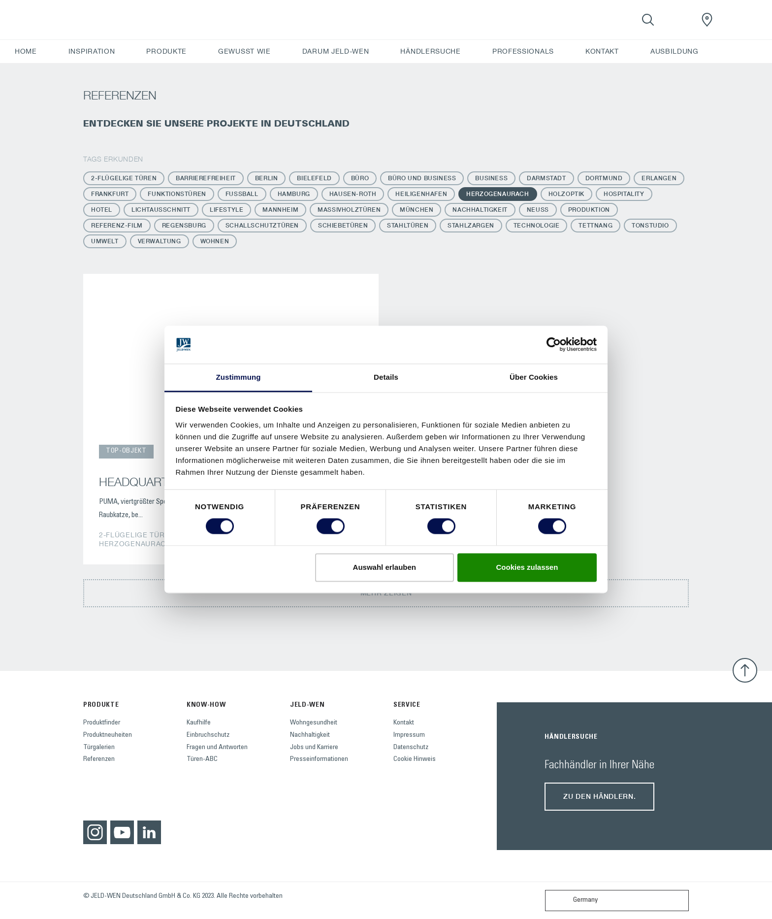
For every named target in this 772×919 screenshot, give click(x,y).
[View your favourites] (677, 19)
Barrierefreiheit (206, 178)
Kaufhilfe (199, 723)
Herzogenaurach (497, 193)
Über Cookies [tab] (534, 377)
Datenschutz (410, 747)
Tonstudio (650, 225)
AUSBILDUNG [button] (674, 51)
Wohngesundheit (313, 723)
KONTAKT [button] (602, 51)
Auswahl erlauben (384, 567)
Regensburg (184, 225)
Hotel (101, 209)
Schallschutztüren (262, 225)
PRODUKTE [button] (166, 51)
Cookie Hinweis (414, 759)
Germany (573, 900)
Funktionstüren (177, 193)
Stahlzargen (471, 225)
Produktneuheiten (107, 735)
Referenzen (99, 759)
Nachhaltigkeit (479, 209)
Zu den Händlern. (599, 796)
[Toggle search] (648, 19)
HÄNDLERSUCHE (430, 51)
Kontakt (403, 723)
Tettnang (595, 225)
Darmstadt (546, 178)
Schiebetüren (343, 225)
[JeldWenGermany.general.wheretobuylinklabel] (707, 19)
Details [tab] (386, 377)
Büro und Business (422, 178)
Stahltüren (407, 225)
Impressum (409, 735)
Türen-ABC (202, 759)
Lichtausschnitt (161, 209)
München (416, 209)
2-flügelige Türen (124, 178)
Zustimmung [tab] (238, 377)
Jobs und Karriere (314, 747)
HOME (26, 51)
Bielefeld (314, 178)
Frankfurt (110, 193)
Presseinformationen (319, 759)
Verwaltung (159, 241)
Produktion (589, 209)
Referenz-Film (117, 225)
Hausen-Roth (353, 193)
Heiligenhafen (421, 193)
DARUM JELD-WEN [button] (335, 51)
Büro (360, 178)
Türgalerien (99, 747)
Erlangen (659, 178)
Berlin (266, 178)
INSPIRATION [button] (91, 51)
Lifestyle (226, 209)
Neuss (538, 209)
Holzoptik (566, 193)
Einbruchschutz (208, 735)
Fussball (241, 193)
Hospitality (624, 193)
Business (491, 178)
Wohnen (214, 241)
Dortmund (604, 178)
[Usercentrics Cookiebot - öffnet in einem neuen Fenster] (554, 344)
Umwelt (105, 241)
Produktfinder (101, 723)
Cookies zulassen (527, 567)
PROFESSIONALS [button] (523, 51)
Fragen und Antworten (217, 747)
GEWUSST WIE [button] (244, 51)
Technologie (537, 225)
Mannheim (280, 209)
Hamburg (294, 193)
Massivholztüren (349, 209)
